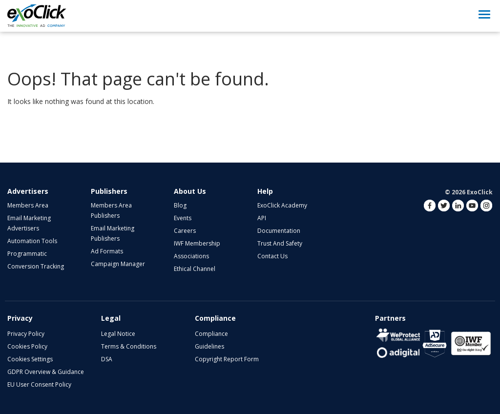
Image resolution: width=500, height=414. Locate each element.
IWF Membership (197, 243)
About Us (190, 191)
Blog (180, 205)
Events (182, 218)
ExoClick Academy (282, 205)
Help (265, 191)
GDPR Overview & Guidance (45, 372)
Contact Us (272, 256)
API (261, 218)
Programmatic (27, 253)
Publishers (109, 191)
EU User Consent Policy (39, 384)
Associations (191, 256)
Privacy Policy (25, 334)
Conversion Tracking (35, 266)
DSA (106, 359)
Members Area (27, 205)
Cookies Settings (30, 359)
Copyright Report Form (227, 359)
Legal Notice (118, 334)
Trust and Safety (279, 243)
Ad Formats (107, 251)
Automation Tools (32, 241)
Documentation (278, 231)
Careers (185, 231)
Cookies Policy (27, 346)
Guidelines (209, 346)
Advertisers (27, 191)
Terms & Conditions (128, 346)
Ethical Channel (194, 269)
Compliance (211, 334)
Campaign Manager (118, 264)
